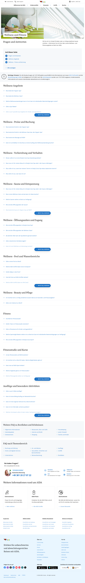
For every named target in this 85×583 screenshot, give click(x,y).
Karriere (39, 545)
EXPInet (63, 559)
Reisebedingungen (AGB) (14, 77)
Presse (38, 547)
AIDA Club (63, 549)
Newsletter (39, 559)
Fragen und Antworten (14, 56)
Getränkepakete (47, 77)
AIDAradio (63, 554)
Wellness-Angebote (13, 59)
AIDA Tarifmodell (73, 75)
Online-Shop (64, 557)
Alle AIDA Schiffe (38, 506)
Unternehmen (40, 549)
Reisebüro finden (65, 552)
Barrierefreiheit (64, 545)
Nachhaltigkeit (40, 554)
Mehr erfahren (11, 506)
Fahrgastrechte (64, 542)
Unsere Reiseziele (65, 506)
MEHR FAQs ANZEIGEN (43, 115)
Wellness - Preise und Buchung (17, 62)
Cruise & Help (40, 542)
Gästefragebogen (65, 547)
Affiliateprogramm (41, 552)
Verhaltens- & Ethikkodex (42, 557)
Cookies (23, 575)
